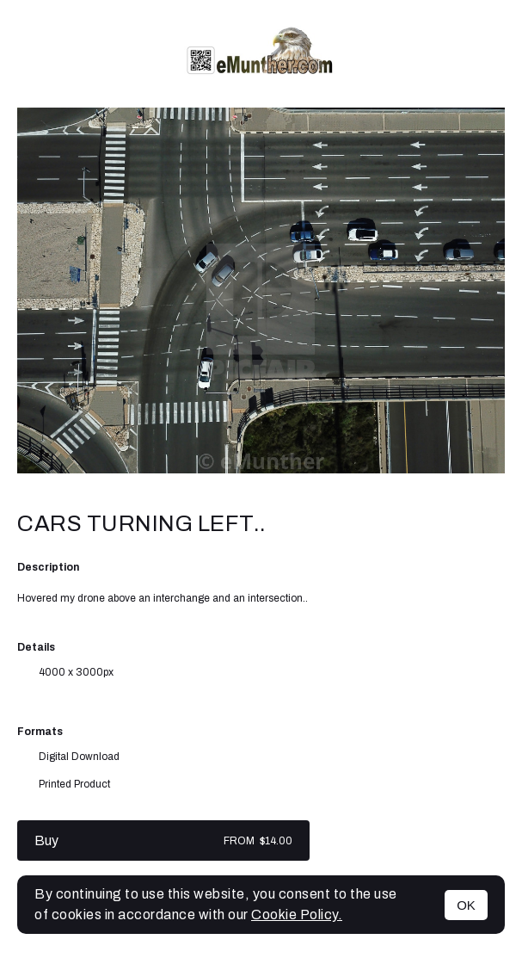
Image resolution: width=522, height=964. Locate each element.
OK (466, 905)
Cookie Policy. (296, 914)
